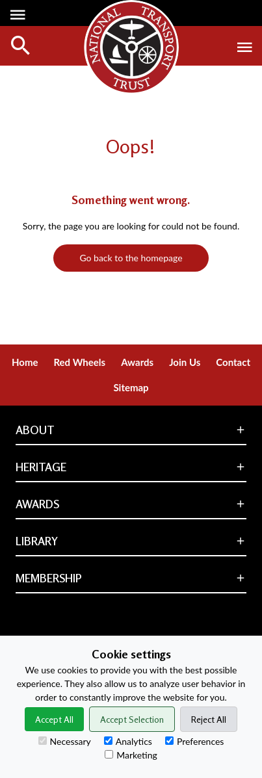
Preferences (194, 741)
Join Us (184, 362)
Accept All (54, 719)
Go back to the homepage (130, 257)
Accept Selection (132, 719)
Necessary (64, 741)
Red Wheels (79, 362)
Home (25, 362)
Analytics (128, 741)
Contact (233, 362)
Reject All (208, 719)
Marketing (131, 754)
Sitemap (130, 387)
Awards (137, 362)
